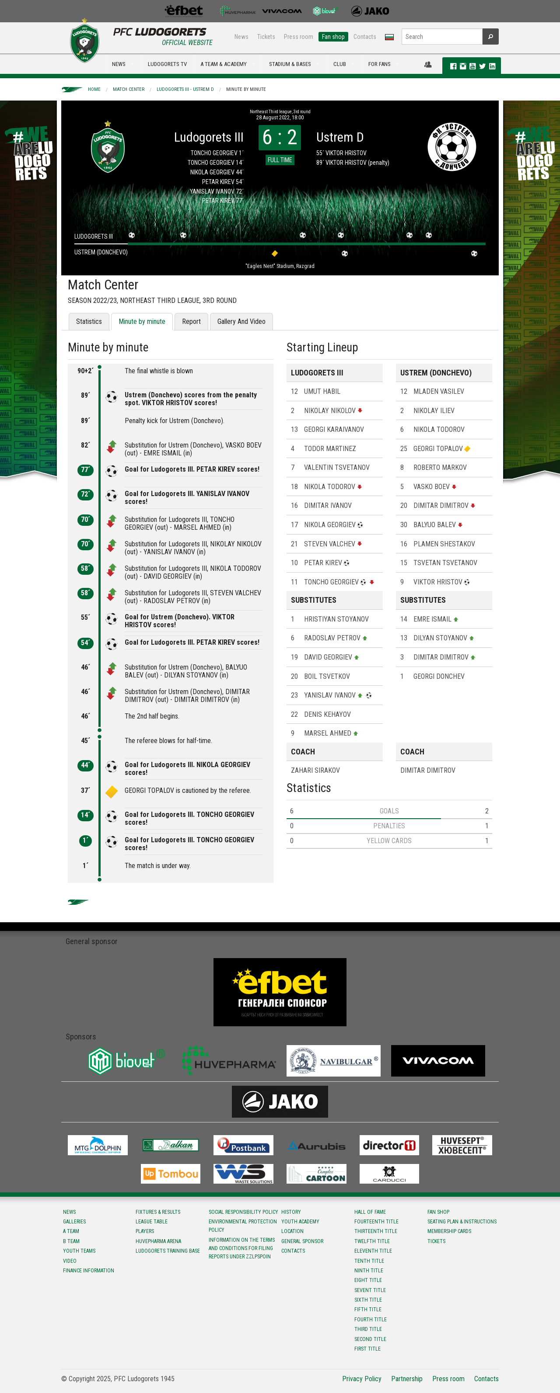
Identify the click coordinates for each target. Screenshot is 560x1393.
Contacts (365, 36)
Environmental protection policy (243, 1226)
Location (292, 1231)
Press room (298, 36)
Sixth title (368, 1300)
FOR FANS (379, 64)
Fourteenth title (376, 1222)
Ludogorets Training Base (168, 1251)
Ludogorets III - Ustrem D (185, 89)
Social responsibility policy (243, 1212)
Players (145, 1231)
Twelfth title (372, 1241)
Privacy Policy (362, 1379)
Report (191, 321)
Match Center (128, 89)
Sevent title (370, 1290)
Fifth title (368, 1309)
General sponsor (302, 1241)
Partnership (407, 1379)
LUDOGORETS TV (167, 64)
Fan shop (333, 36)
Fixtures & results (158, 1212)
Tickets (266, 36)
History (291, 1212)
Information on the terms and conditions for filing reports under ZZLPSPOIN (242, 1248)
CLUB (339, 64)
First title (367, 1349)
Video (70, 1261)
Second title (370, 1339)
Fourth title (370, 1320)
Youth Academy (300, 1222)
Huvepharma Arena (158, 1241)
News (241, 36)
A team (71, 1231)
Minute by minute (246, 89)
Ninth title (368, 1271)
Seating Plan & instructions (462, 1222)
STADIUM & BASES (290, 64)
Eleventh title (373, 1251)
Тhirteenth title (375, 1231)
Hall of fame (370, 1212)
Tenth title (369, 1261)
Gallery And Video (241, 321)
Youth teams (79, 1251)
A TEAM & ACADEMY (223, 64)
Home (94, 89)
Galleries (74, 1222)
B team (71, 1241)
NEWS (119, 64)
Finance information (88, 1271)
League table (152, 1222)
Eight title (368, 1280)
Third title (368, 1329)
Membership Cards (449, 1231)
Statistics (89, 321)
